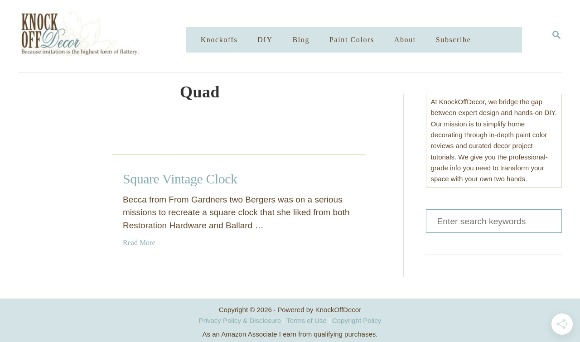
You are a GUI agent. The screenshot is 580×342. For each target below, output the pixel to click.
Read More (139, 242)
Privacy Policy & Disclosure (240, 320)
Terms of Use (306, 320)
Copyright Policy (356, 320)
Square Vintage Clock (180, 178)
